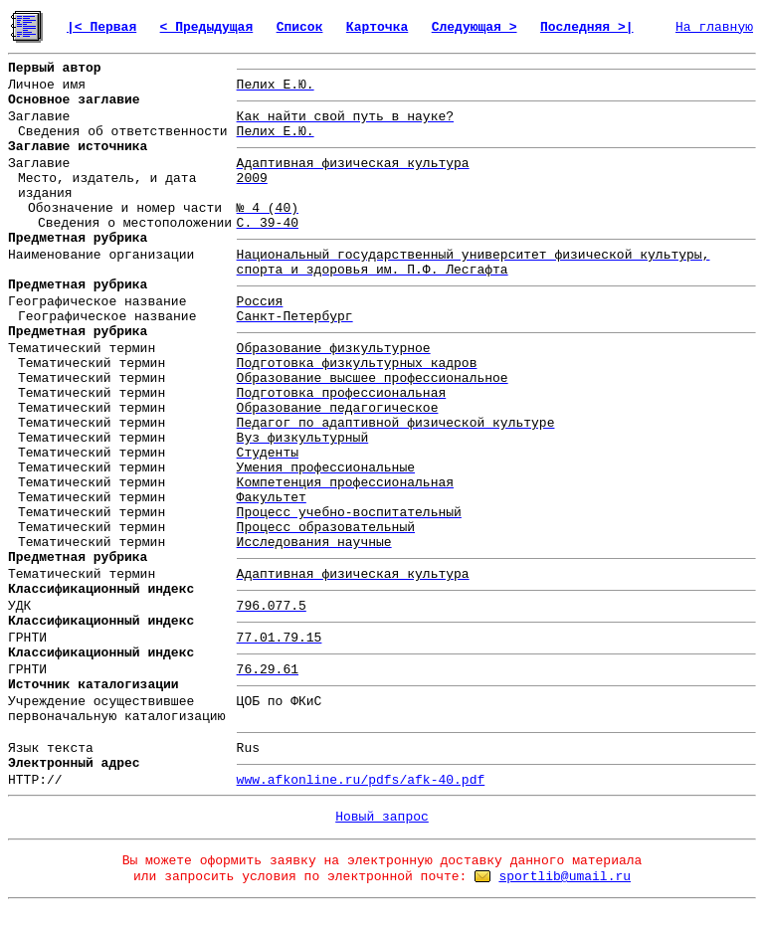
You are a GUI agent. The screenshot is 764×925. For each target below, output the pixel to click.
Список (300, 27)
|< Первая (101, 27)
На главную (714, 27)
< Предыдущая (207, 27)
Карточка (377, 27)
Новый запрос (382, 817)
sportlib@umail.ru (564, 876)
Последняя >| (587, 27)
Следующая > (474, 27)
